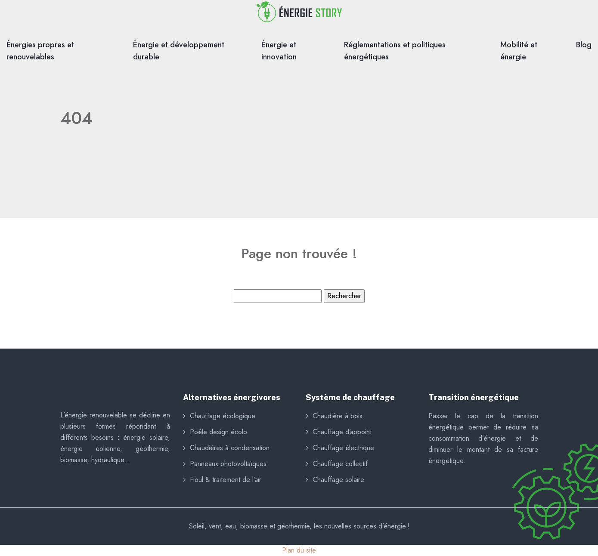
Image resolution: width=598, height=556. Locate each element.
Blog (584, 44)
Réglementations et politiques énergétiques (395, 50)
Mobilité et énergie (518, 50)
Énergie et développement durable (178, 50)
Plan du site (299, 550)
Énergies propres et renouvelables (40, 50)
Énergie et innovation (279, 50)
